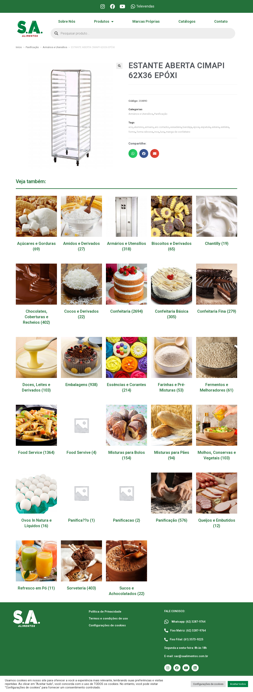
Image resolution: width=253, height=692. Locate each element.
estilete (225, 127)
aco (130, 127)
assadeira (175, 127)
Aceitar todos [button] (238, 684)
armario (149, 127)
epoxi (196, 127)
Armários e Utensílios (55, 47)
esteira (215, 127)
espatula (206, 127)
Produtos (103, 21)
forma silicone (145, 131)
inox (156, 131)
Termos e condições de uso (108, 618)
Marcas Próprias (146, 21)
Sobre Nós (66, 21)
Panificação (32, 47)
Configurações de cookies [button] (208, 684)
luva (162, 131)
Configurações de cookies (107, 625)
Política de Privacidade (105, 611)
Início (19, 47)
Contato (221, 21)
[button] (119, 66)
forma (131, 131)
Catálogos (186, 21)
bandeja (187, 127)
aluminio (139, 127)
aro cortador (162, 127)
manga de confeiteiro (178, 131)
